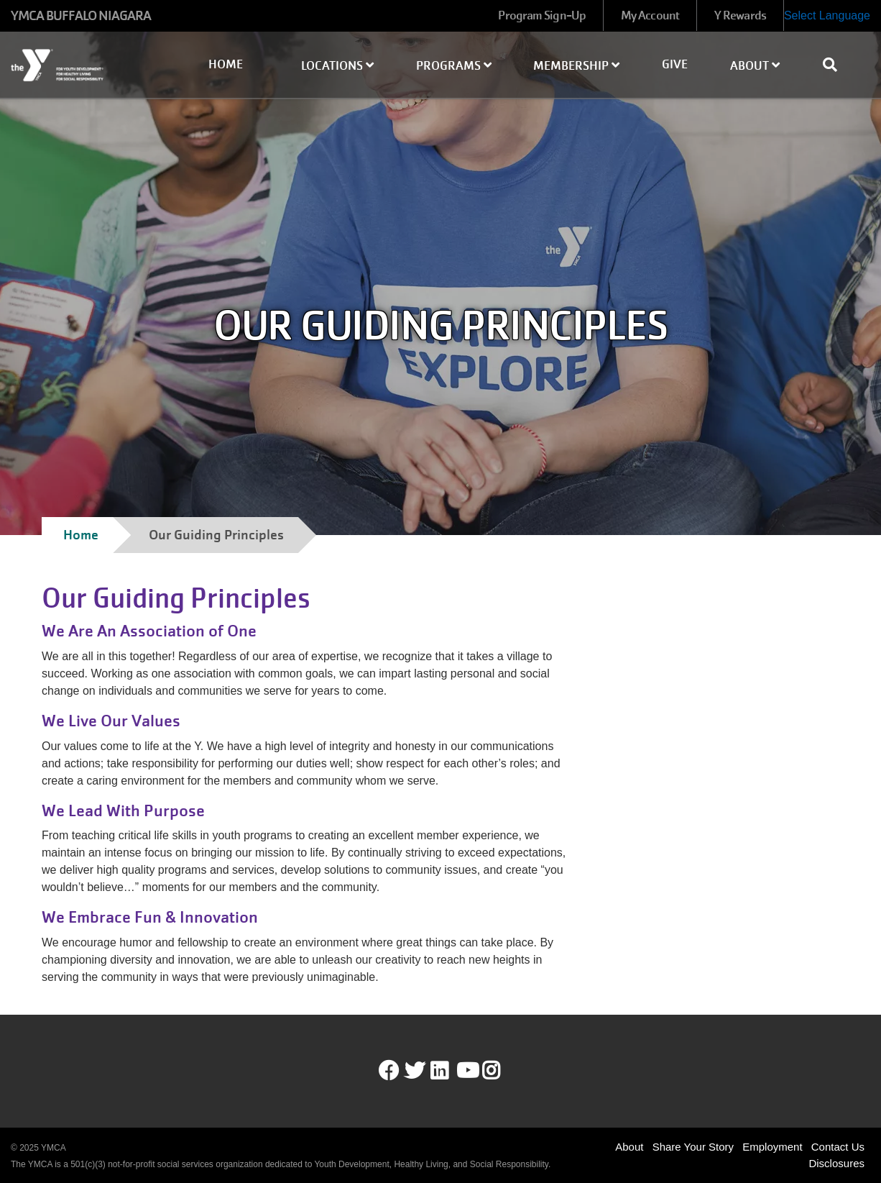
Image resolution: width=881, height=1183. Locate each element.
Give (675, 64)
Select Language (827, 15)
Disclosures (836, 1163)
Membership (576, 66)
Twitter (415, 1071)
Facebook (389, 1071)
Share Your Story (693, 1147)
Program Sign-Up (542, 15)
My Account (650, 15)
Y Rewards (740, 15)
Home (225, 64)
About (755, 66)
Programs (454, 66)
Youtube (466, 1071)
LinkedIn (449, 1071)
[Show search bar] (835, 65)
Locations (337, 66)
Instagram (501, 1071)
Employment (772, 1147)
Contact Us (837, 1147)
